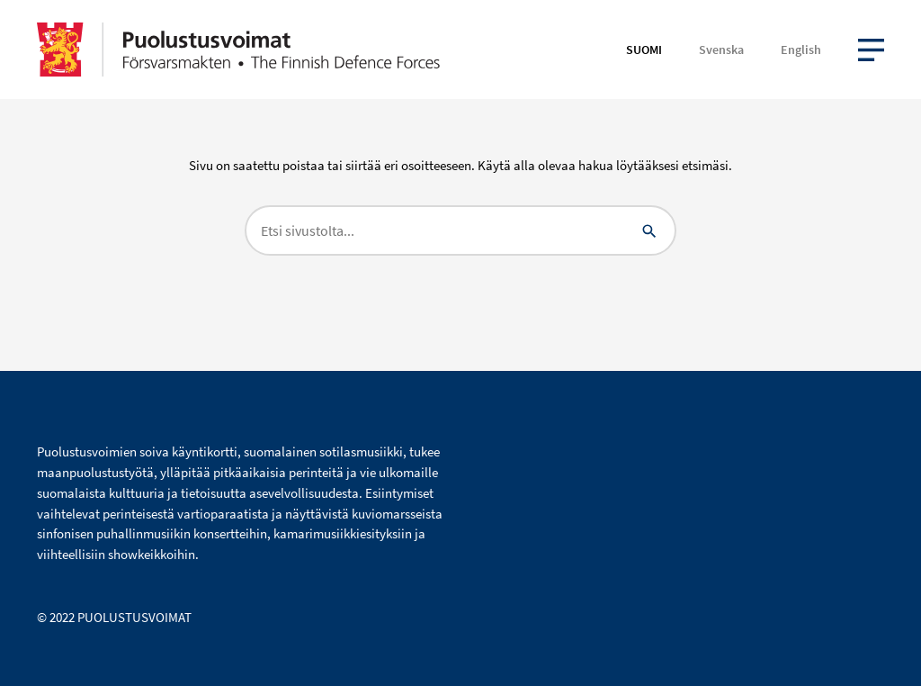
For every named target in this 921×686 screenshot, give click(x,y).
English (801, 49)
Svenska (721, 49)
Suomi (644, 49)
